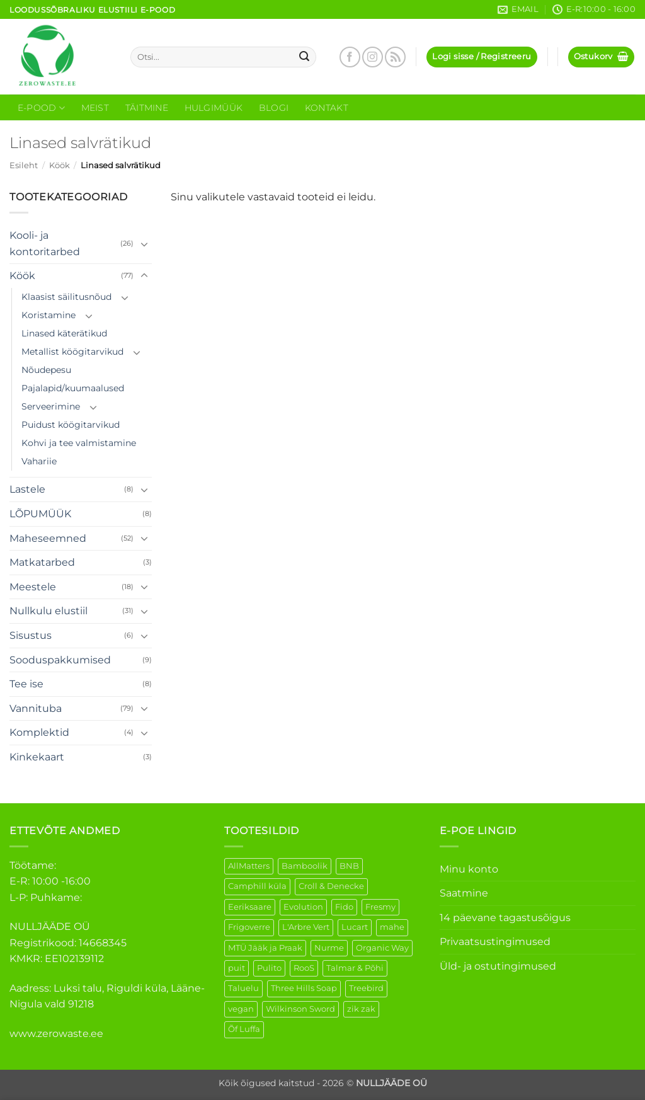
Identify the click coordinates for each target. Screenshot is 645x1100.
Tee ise (26, 684)
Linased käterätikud (64, 333)
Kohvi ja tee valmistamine (78, 443)
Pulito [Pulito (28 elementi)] (269, 968)
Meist (95, 107)
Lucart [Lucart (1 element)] (354, 927)
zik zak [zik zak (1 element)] (361, 1009)
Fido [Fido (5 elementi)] (344, 907)
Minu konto (469, 869)
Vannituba (35, 708)
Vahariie (39, 461)
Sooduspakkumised (60, 660)
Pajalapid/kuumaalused (72, 388)
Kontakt (326, 107)
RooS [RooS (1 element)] (304, 968)
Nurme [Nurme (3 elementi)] (329, 948)
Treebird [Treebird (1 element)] (366, 988)
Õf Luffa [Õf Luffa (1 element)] (244, 1029)
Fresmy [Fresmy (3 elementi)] (380, 907)
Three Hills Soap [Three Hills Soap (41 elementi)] (304, 988)
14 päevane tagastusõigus (505, 918)
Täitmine (146, 107)
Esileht (23, 165)
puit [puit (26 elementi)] (236, 968)
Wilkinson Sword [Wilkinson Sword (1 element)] (300, 1009)
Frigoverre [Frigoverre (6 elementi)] (249, 927)
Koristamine (48, 315)
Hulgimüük (214, 107)
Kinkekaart (36, 757)
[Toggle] (144, 243)
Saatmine (464, 893)
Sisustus (30, 635)
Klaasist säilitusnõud (66, 296)
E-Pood (41, 108)
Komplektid (39, 732)
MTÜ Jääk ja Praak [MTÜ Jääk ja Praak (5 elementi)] (265, 948)
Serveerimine (50, 406)
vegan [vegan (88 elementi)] (241, 1009)
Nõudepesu (46, 369)
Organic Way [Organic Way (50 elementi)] (382, 948)
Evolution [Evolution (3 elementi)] (303, 907)
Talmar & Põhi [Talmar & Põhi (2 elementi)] (355, 968)
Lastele (27, 489)
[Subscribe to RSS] (395, 57)
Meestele (32, 587)
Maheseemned (47, 538)
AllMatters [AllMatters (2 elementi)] (249, 866)
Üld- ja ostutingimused (498, 966)
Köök (59, 165)
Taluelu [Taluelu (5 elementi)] (243, 988)
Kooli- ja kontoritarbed (44, 243)
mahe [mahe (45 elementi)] (392, 927)
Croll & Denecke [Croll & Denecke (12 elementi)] (331, 886)
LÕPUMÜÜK (40, 514)
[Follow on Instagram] (372, 57)
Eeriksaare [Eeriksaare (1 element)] (249, 907)
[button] (481, 57)
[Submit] (304, 57)
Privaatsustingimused (495, 942)
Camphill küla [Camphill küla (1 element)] (257, 886)
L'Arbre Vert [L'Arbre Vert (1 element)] (305, 927)
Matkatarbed (42, 562)
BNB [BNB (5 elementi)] (349, 866)
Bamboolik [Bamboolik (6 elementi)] (305, 866)
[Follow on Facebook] (350, 57)
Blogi (273, 107)
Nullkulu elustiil (48, 611)
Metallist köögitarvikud (72, 351)
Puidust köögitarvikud (70, 424)
